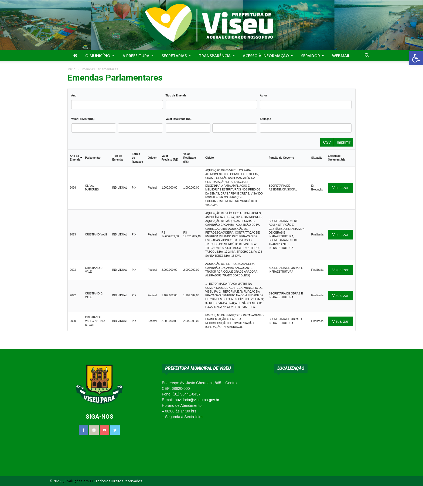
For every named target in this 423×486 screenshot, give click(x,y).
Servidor (312, 55)
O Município (100, 55)
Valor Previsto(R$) (82, 118)
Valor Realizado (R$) (179, 118)
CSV (327, 142)
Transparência (217, 55)
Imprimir (344, 142)
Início (71, 69)
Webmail (341, 55)
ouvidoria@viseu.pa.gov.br (197, 400)
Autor (263, 95)
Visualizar (340, 188)
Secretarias (176, 55)
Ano (73, 95)
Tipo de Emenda (176, 95)
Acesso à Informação (268, 55)
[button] (416, 58)
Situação (265, 118)
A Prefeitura (138, 55)
